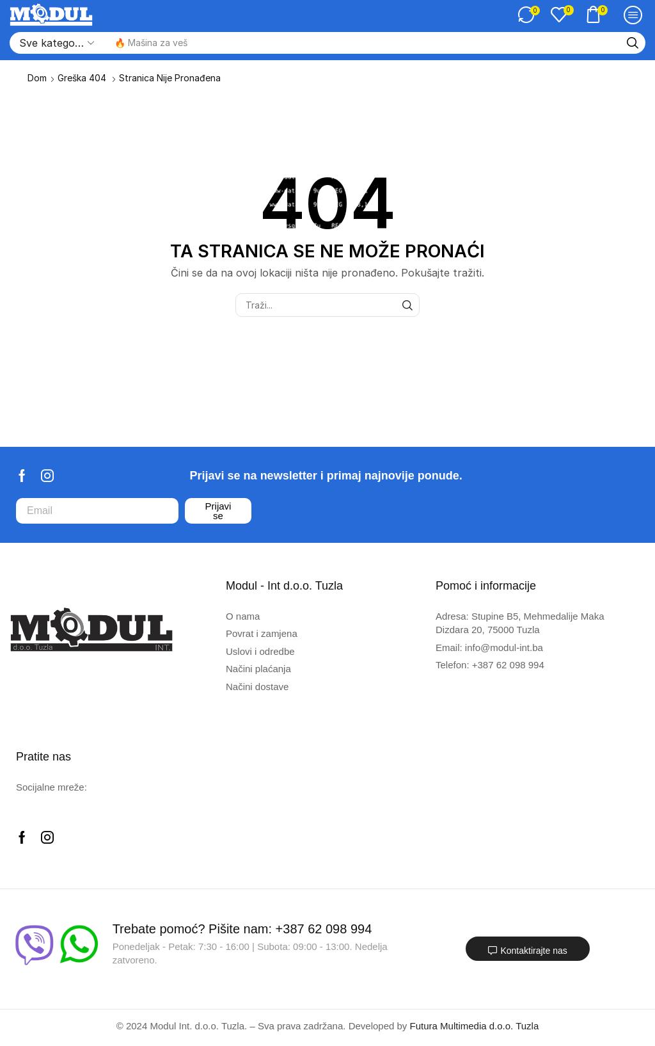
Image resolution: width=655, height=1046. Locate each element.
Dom (37, 77)
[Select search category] (56, 43)
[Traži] (632, 43)
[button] (529, 15)
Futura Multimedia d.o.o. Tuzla (474, 1025)
